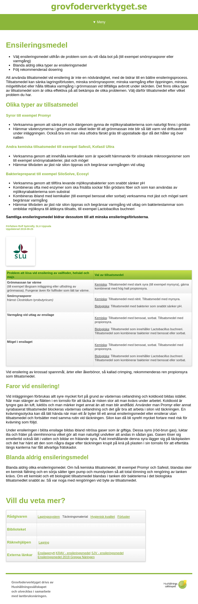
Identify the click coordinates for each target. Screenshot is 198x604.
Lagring (44, 542)
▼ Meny (99, 22)
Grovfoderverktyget (99, 7)
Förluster (123, 516)
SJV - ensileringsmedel (107, 553)
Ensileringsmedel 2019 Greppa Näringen (66, 557)
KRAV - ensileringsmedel (73, 553)
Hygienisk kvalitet (102, 516)
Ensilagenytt (46, 553)
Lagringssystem (49, 516)
